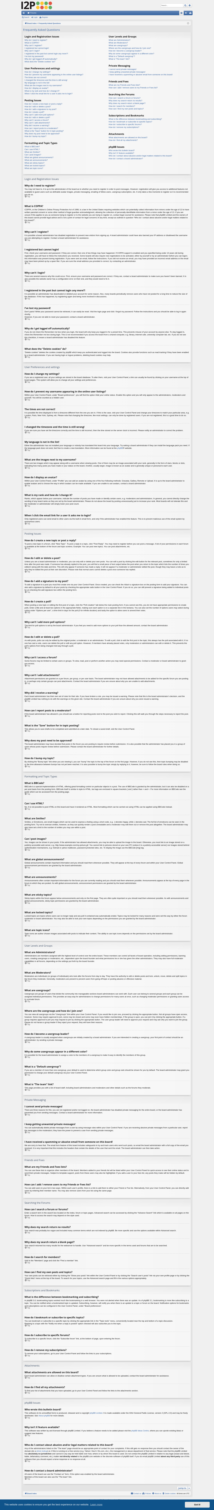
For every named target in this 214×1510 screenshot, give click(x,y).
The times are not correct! (36, 77)
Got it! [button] (197, 1504)
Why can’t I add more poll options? (39, 115)
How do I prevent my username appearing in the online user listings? (54, 74)
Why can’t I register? (33, 45)
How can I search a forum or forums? (124, 98)
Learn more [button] (96, 1504)
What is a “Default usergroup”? (122, 56)
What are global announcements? (39, 157)
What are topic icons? (34, 168)
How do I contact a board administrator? (126, 158)
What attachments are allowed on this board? (128, 137)
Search (26, 17)
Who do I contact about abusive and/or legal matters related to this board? (140, 156)
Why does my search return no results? (125, 100)
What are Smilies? (32, 152)
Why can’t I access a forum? (37, 120)
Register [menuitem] (191, 13)
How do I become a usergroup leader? (125, 51)
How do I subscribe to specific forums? (125, 124)
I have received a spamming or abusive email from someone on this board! (141, 74)
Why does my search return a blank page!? (127, 103)
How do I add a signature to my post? (40, 109)
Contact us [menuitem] (136, 1493)
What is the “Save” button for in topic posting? (44, 131)
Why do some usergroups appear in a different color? (131, 53)
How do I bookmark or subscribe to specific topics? (130, 122)
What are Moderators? (118, 43)
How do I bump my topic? (35, 136)
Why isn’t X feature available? (121, 153)
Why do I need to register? (36, 40)
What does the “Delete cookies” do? (40, 62)
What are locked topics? (35, 165)
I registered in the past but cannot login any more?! (46, 53)
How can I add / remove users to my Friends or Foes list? (133, 88)
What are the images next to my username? (43, 85)
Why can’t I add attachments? (37, 123)
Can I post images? (33, 155)
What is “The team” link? (119, 59)
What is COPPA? (32, 43)
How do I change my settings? (37, 72)
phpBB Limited (96, 1413)
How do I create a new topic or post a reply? (43, 104)
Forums (33, 13)
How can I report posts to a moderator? (41, 128)
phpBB (120, 448)
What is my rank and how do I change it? (42, 91)
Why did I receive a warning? (37, 125)
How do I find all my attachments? (123, 140)
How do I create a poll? (34, 112)
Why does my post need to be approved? (42, 133)
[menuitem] (181, 13)
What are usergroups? (118, 45)
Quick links (24, 13)
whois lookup (42, 1451)
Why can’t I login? (32, 51)
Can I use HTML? (32, 149)
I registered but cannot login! (37, 48)
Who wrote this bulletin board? (122, 150)
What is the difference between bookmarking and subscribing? (135, 119)
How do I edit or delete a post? (38, 106)
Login (36, 17)
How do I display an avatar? (36, 88)
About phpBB (44, 1416)
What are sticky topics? (34, 163)
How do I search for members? (122, 106)
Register (45, 17)
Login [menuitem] (186, 13)
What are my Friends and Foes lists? (124, 85)
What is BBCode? (32, 146)
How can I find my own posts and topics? (126, 109)
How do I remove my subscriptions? (124, 127)
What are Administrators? (119, 40)
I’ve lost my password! (34, 56)
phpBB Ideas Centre (140, 1431)
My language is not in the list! (37, 83)
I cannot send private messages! (122, 69)
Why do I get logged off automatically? (41, 59)
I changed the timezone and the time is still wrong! (46, 80)
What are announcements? (36, 160)
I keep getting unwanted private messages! (127, 72)
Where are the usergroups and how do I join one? (130, 48)
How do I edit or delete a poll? (37, 117)
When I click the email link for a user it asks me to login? (49, 93)
